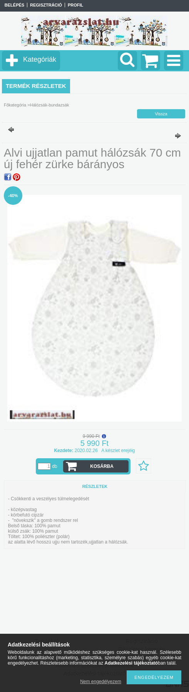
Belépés (14, 5)
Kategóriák (39, 59)
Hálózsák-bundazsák (49, 105)
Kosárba (102, 466)
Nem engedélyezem (100, 681)
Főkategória (15, 105)
